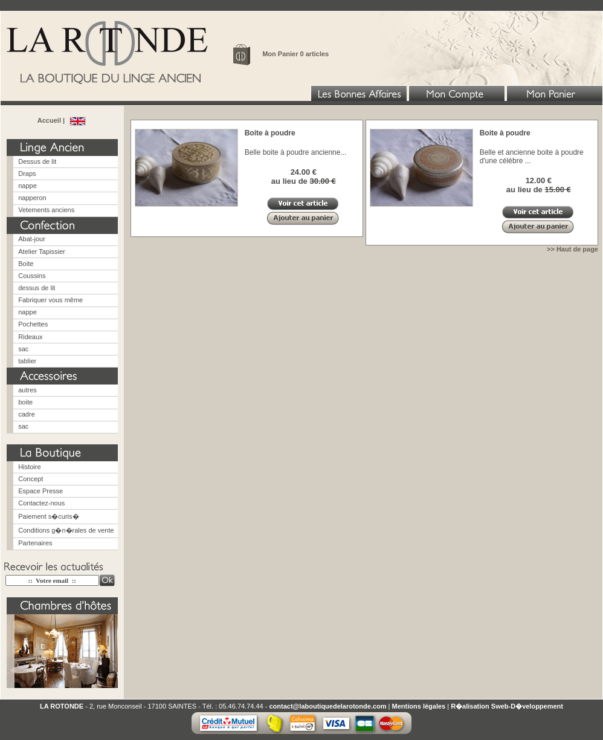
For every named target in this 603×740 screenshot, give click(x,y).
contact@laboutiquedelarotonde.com (327, 706)
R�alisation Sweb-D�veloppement (507, 706)
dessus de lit (36, 287)
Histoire (29, 466)
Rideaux (30, 336)
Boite (25, 263)
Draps (27, 173)
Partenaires (35, 543)
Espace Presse (40, 491)
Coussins (31, 275)
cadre (26, 414)
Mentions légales (419, 706)
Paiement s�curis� (48, 516)
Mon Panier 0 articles (295, 53)
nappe (27, 185)
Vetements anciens (46, 209)
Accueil (50, 120)
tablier (27, 361)
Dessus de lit (37, 161)
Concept (30, 478)
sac (23, 348)
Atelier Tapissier (41, 251)
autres (27, 390)
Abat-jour (31, 238)
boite (25, 402)
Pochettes (33, 324)
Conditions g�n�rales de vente (66, 530)
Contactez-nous (41, 503)
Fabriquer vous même (50, 299)
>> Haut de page (572, 249)
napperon (32, 197)
